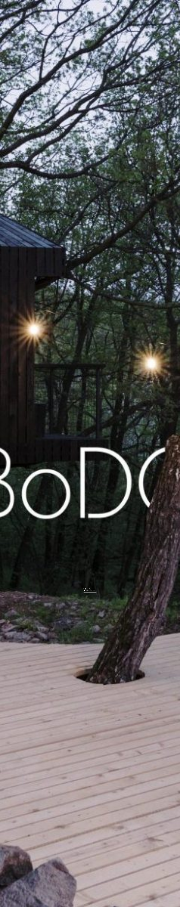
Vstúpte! (90, 590)
